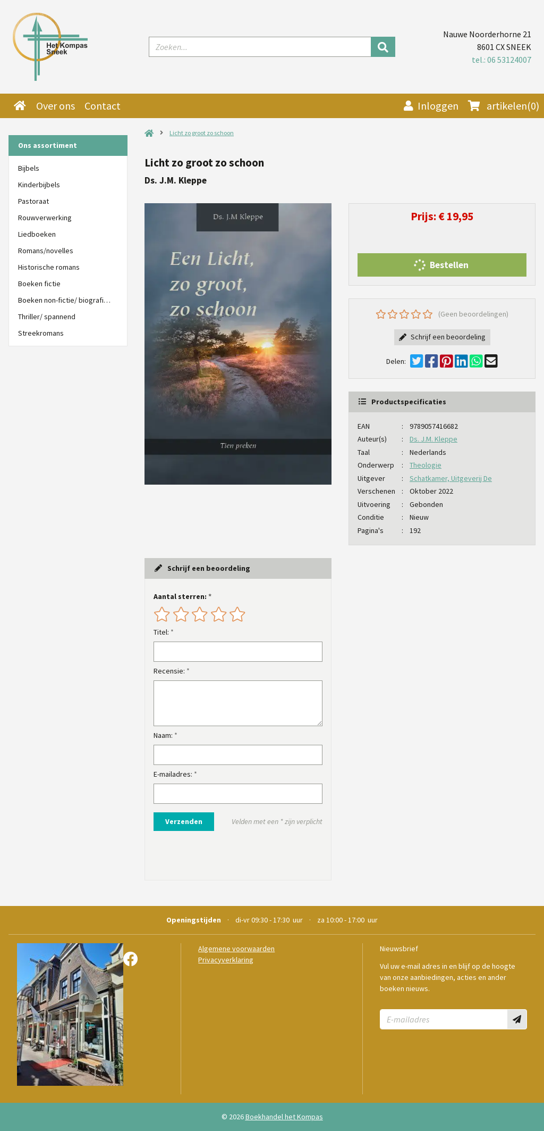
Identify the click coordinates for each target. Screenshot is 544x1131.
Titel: (161, 632)
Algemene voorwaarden (236, 948)
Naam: (163, 735)
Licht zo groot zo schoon (201, 133)
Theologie (425, 465)
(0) (503, 106)
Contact (102, 105)
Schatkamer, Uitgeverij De (451, 478)
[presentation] (222, 855)
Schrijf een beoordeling (442, 337)
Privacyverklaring (225, 959)
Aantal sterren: (180, 596)
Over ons (55, 105)
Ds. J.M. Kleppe (433, 439)
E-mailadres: (173, 774)
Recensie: (169, 671)
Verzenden (183, 821)
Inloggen (431, 105)
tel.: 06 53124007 (501, 59)
